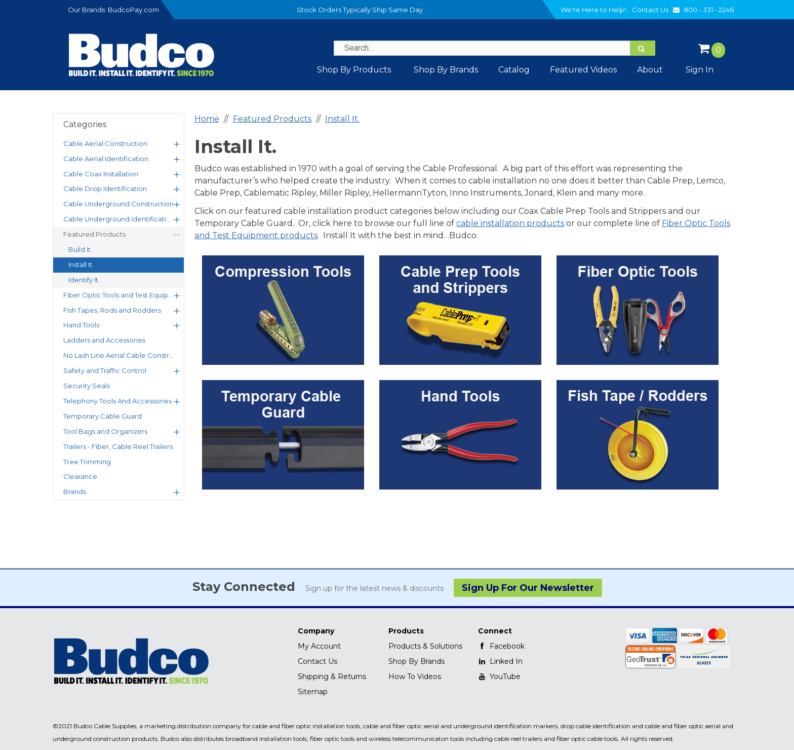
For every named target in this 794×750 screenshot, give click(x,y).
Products (406, 630)
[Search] (642, 48)
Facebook (501, 646)
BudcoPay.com (133, 10)
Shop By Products (354, 69)
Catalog (514, 69)
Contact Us (657, 10)
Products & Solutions (425, 646)
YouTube (499, 676)
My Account (319, 646)
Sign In (699, 69)
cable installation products (510, 223)
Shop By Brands (416, 661)
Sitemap (313, 691)
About (650, 69)
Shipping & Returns (332, 676)
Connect (495, 630)
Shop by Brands (446, 69)
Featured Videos (583, 69)
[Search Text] (494, 48)
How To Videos (414, 676)
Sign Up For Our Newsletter (528, 587)
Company (316, 630)
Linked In (500, 661)
